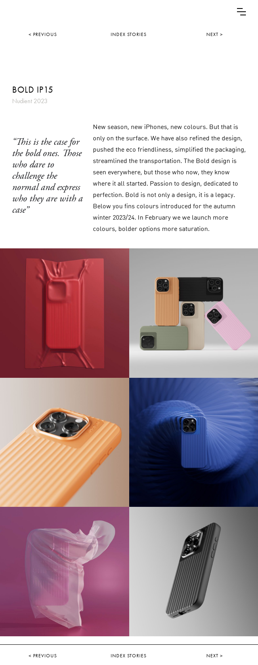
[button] (241, 11)
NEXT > (214, 34)
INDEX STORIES (129, 34)
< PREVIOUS (43, 34)
